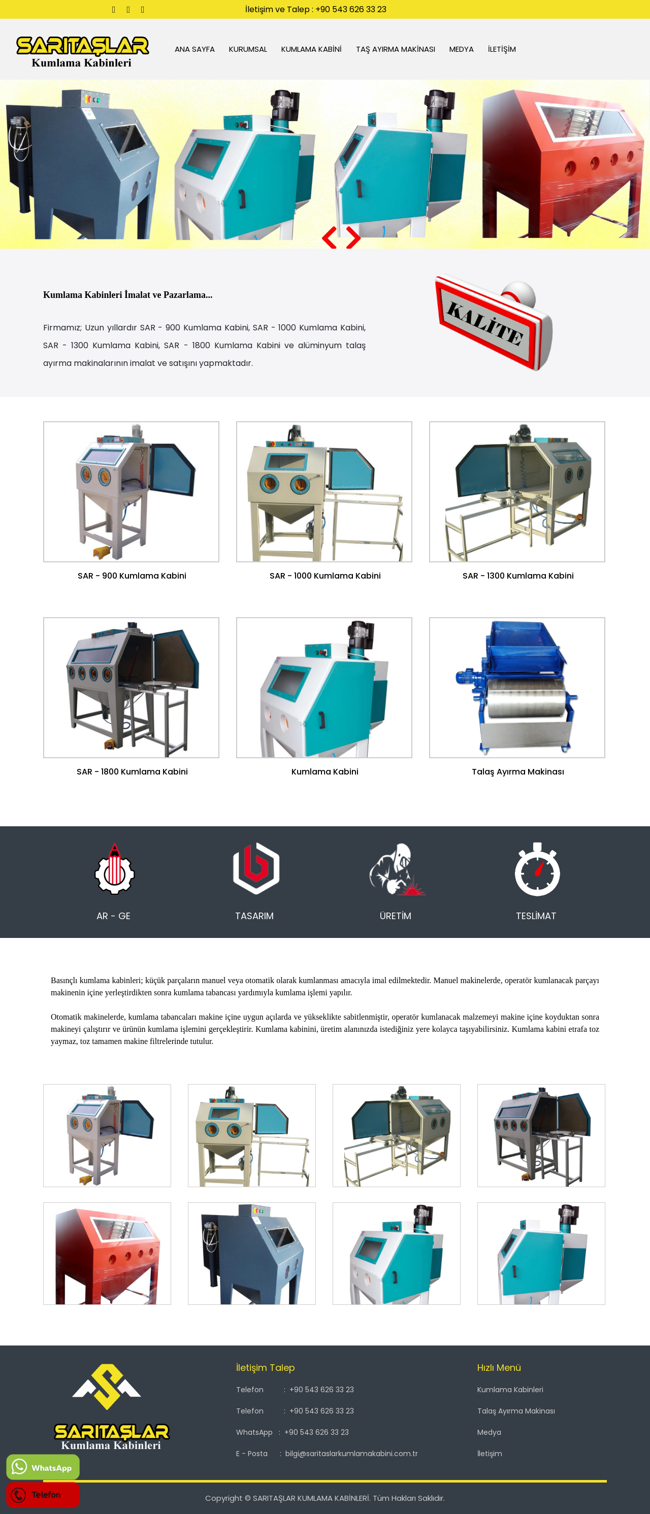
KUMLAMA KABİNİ (312, 49)
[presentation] (329, 239)
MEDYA (462, 49)
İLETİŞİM (502, 49)
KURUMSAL (249, 49)
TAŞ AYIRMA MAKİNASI (396, 49)
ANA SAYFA (191, 49)
